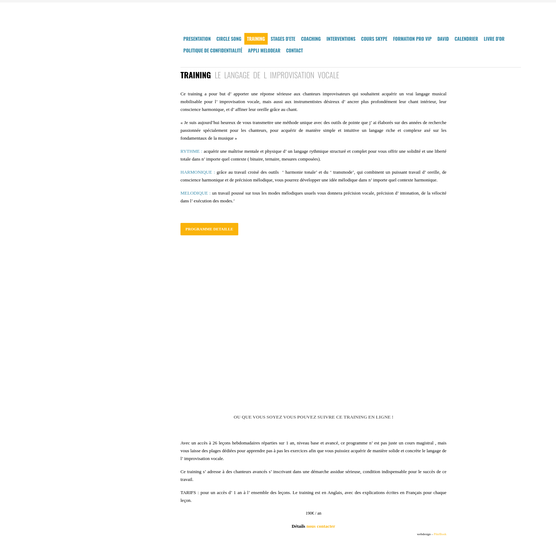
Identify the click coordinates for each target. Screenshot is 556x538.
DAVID (443, 38)
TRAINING (256, 38)
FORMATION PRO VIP (412, 38)
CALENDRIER (466, 38)
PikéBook (440, 534)
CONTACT (294, 50)
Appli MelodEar (264, 50)
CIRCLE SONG (228, 38)
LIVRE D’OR (494, 38)
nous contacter (320, 526)
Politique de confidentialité (212, 50)
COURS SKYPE (374, 38)
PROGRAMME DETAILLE (209, 229)
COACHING (311, 38)
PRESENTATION (197, 38)
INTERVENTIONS (341, 38)
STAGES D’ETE (283, 38)
